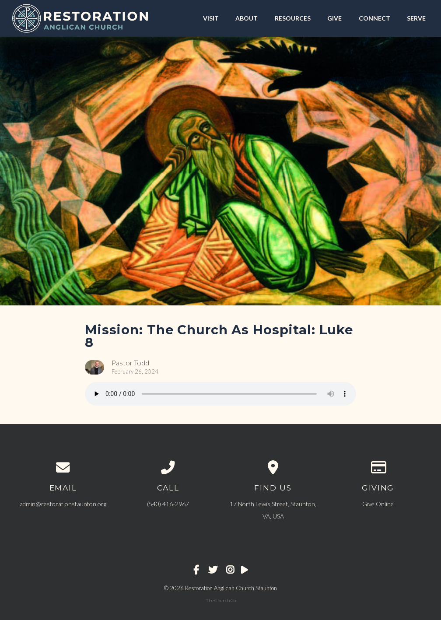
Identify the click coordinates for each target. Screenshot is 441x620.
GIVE (334, 18)
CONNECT (374, 18)
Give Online (378, 504)
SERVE (416, 18)
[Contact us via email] (63, 468)
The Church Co (221, 600)
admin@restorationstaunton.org (63, 504)
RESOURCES (293, 18)
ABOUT (246, 18)
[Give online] (378, 468)
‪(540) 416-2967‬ (168, 504)
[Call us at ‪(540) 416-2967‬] (168, 468)
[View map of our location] (273, 468)
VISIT (211, 18)
